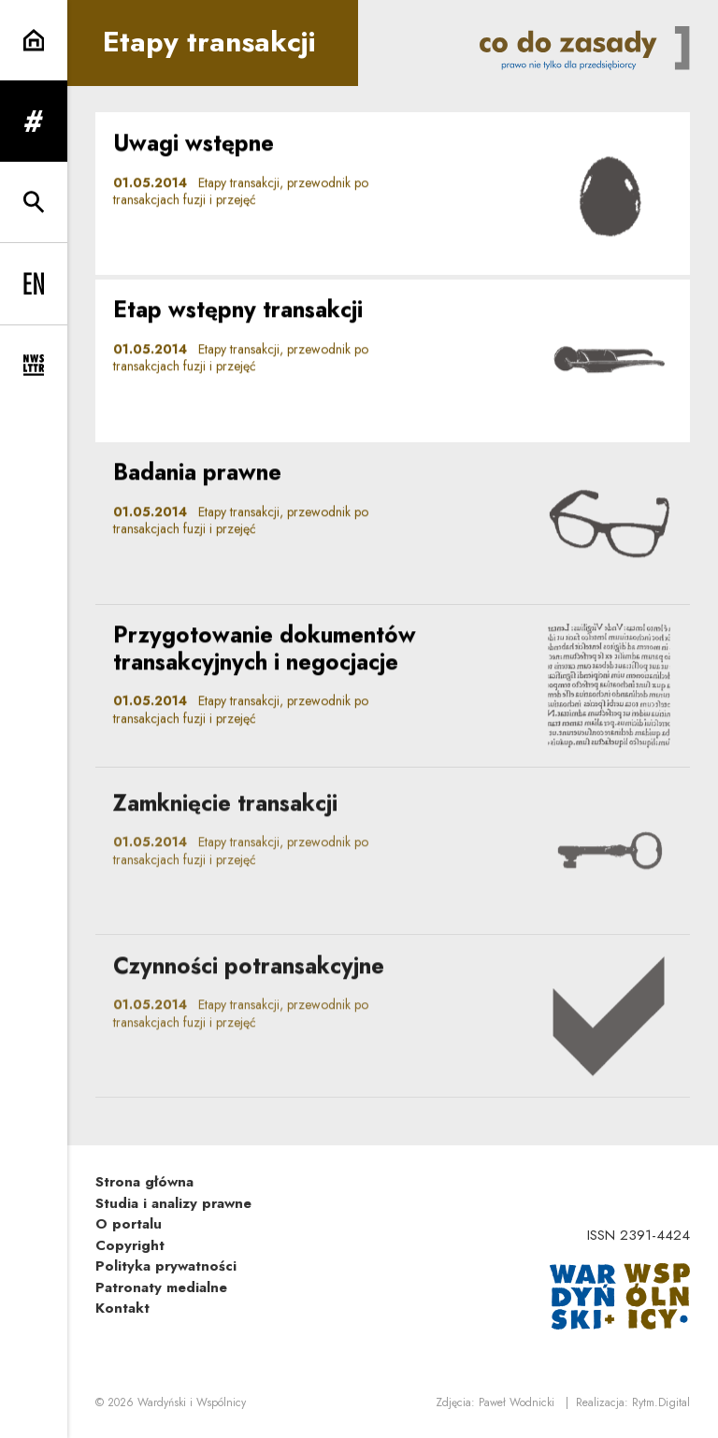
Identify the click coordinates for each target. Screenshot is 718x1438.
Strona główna (144, 1182)
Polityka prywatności (166, 1266)
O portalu (128, 1224)
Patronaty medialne (161, 1287)
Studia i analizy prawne (173, 1203)
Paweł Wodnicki (516, 1402)
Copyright (130, 1245)
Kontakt (122, 1308)
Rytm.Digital (661, 1402)
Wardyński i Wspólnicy (191, 1402)
